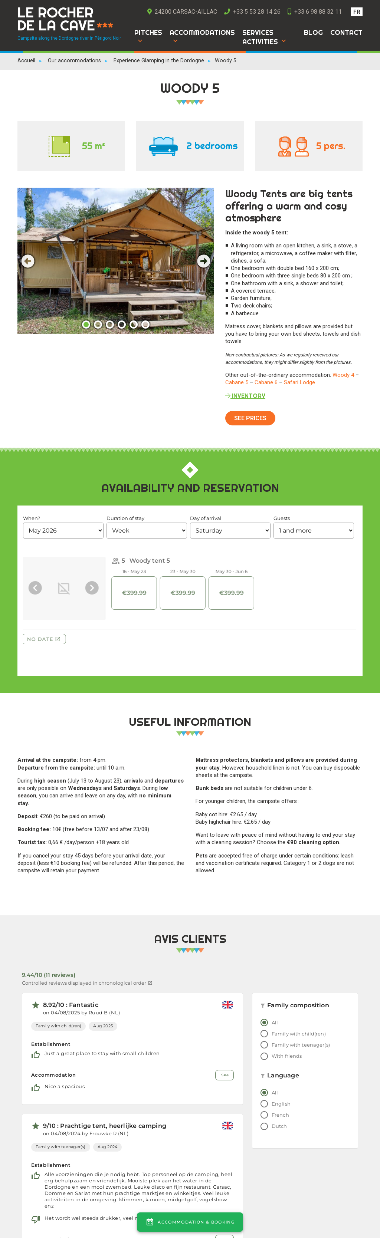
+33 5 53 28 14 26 (252, 11)
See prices (250, 418)
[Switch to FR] (357, 11)
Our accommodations (74, 60)
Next (203, 261)
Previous (28, 261)
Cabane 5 (236, 382)
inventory (245, 395)
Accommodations (202, 32)
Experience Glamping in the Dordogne (159, 60)
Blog (313, 32)
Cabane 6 (266, 382)
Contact (346, 32)
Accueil (26, 60)
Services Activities (260, 37)
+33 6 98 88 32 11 (315, 11)
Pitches (148, 32)
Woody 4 (343, 375)
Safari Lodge (299, 382)
